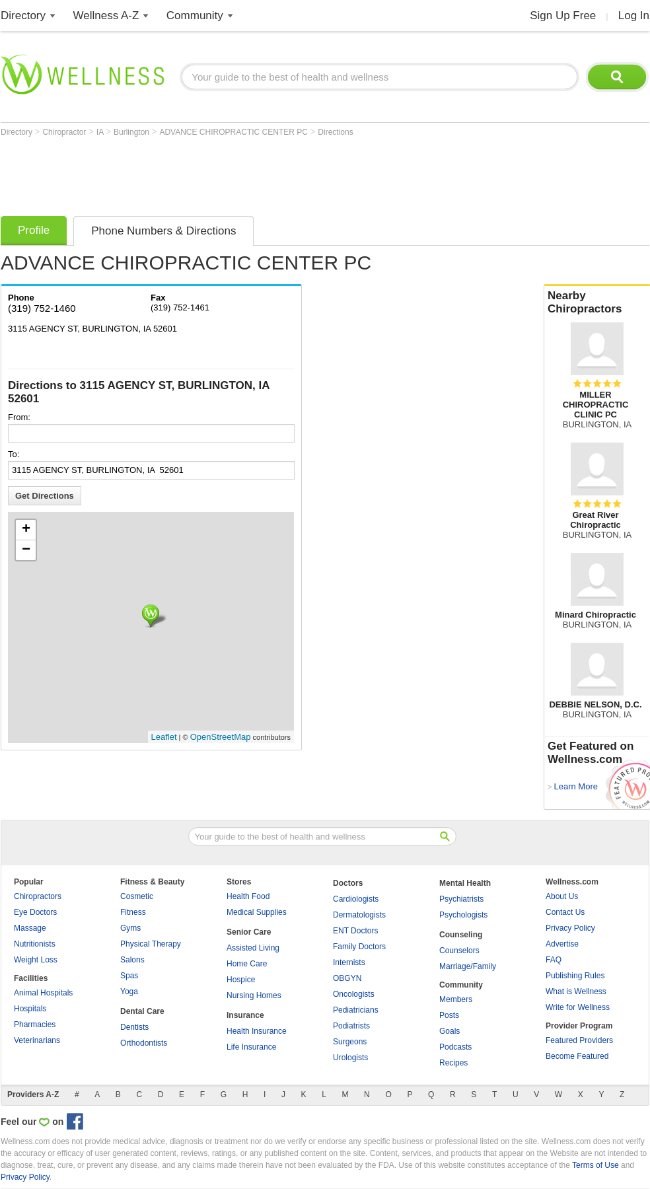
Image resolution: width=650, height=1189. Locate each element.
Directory (23, 15)
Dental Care (142, 1011)
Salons (132, 959)
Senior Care (249, 932)
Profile (34, 230)
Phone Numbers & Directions (163, 231)
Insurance (245, 1015)
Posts (449, 1015)
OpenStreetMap (220, 737)
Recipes (453, 1062)
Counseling (460, 934)
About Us (562, 896)
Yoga (129, 991)
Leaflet (164, 737)
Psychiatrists (461, 899)
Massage (30, 928)
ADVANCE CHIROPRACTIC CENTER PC (234, 132)
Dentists (134, 1027)
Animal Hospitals (43, 992)
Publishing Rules (575, 975)
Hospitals (30, 1008)
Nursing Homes (254, 995)
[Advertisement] (241, 173)
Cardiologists (356, 899)
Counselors (459, 950)
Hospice (241, 979)
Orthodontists (143, 1043)
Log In (633, 15)
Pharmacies (34, 1024)
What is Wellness (576, 991)
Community (194, 15)
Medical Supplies (257, 912)
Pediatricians (356, 1010)
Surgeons (350, 1041)
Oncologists (354, 994)
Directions (335, 132)
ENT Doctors (355, 930)
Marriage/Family (467, 966)
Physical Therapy (150, 944)
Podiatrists (351, 1025)
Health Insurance (257, 1031)
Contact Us (565, 912)
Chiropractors (37, 896)
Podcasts (455, 1047)
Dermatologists (359, 914)
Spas (129, 975)
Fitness (133, 912)
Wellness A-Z (106, 15)
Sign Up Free (563, 15)
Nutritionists (34, 944)
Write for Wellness (578, 1007)
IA (101, 132)
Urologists (350, 1057)
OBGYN (347, 978)
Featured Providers (579, 1040)
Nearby (597, 302)
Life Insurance (251, 1047)
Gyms (130, 928)
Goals (449, 1031)
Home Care (247, 963)
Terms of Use (595, 1165)
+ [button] (26, 530)
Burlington (132, 132)
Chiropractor (65, 132)
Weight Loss (35, 959)
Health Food (248, 896)
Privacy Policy (570, 928)
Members (455, 999)
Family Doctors (359, 946)
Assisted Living (253, 948)
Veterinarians (37, 1040)
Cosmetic (136, 896)
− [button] (26, 550)
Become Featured (577, 1056)
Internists (349, 962)
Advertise (562, 944)
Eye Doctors (35, 912)
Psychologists (463, 914)
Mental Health (465, 883)
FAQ (553, 959)
